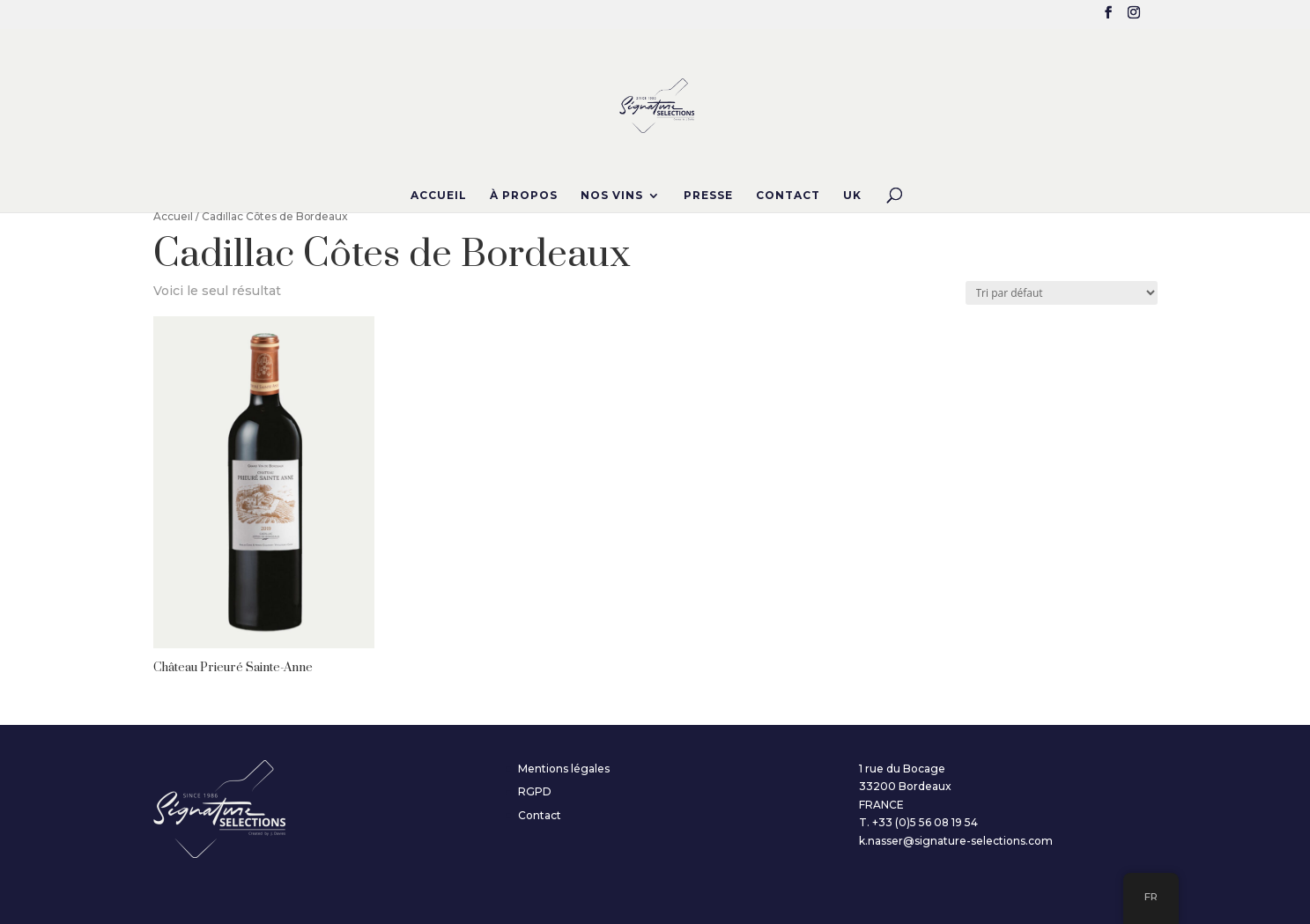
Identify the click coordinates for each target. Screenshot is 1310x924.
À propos (524, 195)
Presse (708, 195)
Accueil (439, 195)
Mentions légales (564, 768)
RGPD (534, 791)
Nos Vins (612, 195)
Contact (788, 195)
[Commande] (1062, 293)
